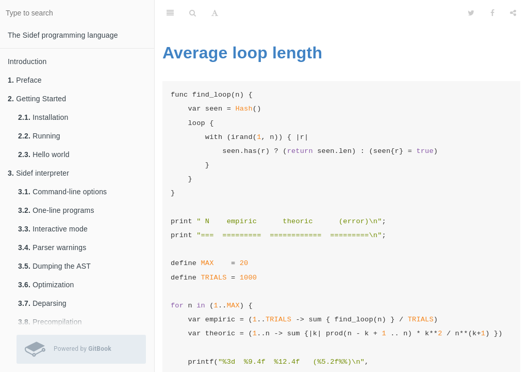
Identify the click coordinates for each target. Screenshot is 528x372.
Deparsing (42, 303)
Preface (25, 80)
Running (39, 136)
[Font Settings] (215, 13)
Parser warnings (52, 247)
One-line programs (56, 210)
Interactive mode (53, 229)
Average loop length (242, 52)
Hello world (44, 154)
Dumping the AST (54, 266)
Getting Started (37, 99)
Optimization (46, 285)
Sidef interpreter (38, 173)
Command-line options (62, 192)
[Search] (193, 13)
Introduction (27, 61)
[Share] (513, 13)
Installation (43, 117)
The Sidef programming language (63, 35)
